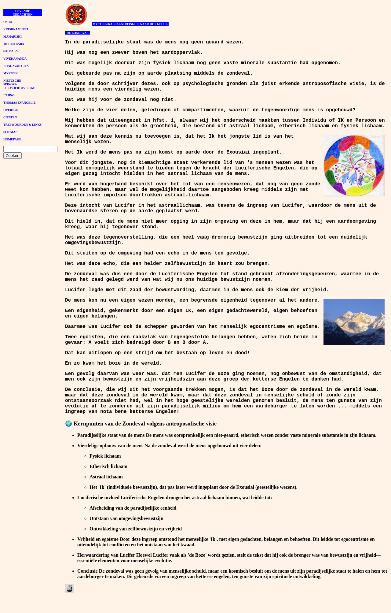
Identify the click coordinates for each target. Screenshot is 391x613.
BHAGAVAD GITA (16, 66)
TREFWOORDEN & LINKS (22, 124)
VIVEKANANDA (15, 58)
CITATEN (10, 117)
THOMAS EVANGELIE (19, 102)
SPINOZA (10, 84)
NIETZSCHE (12, 80)
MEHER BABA (13, 44)
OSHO (7, 22)
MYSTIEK (10, 73)
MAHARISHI (12, 36)
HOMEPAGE (12, 139)
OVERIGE (10, 110)
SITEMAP (10, 132)
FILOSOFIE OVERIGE (19, 88)
